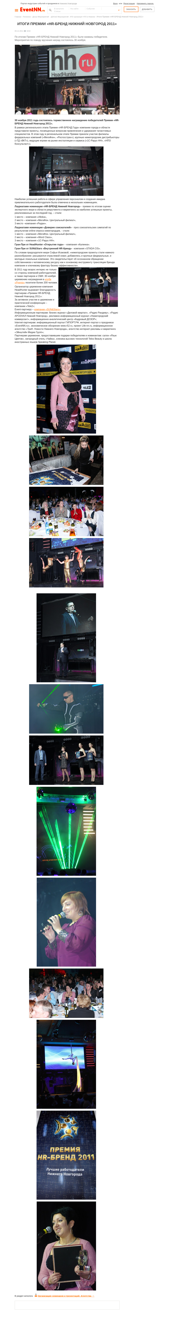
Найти (50, 10)
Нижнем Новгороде (68, 3)
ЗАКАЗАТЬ (131, 9)
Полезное (27, 17)
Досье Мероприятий (41, 17)
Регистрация (129, 3)
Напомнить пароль (145, 3)
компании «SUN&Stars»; (47, 309)
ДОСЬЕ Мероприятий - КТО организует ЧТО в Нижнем (73, 17)
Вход (115, 3)
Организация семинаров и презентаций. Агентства (65, 1296)
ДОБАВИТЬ (147, 9)
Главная (18, 17)
